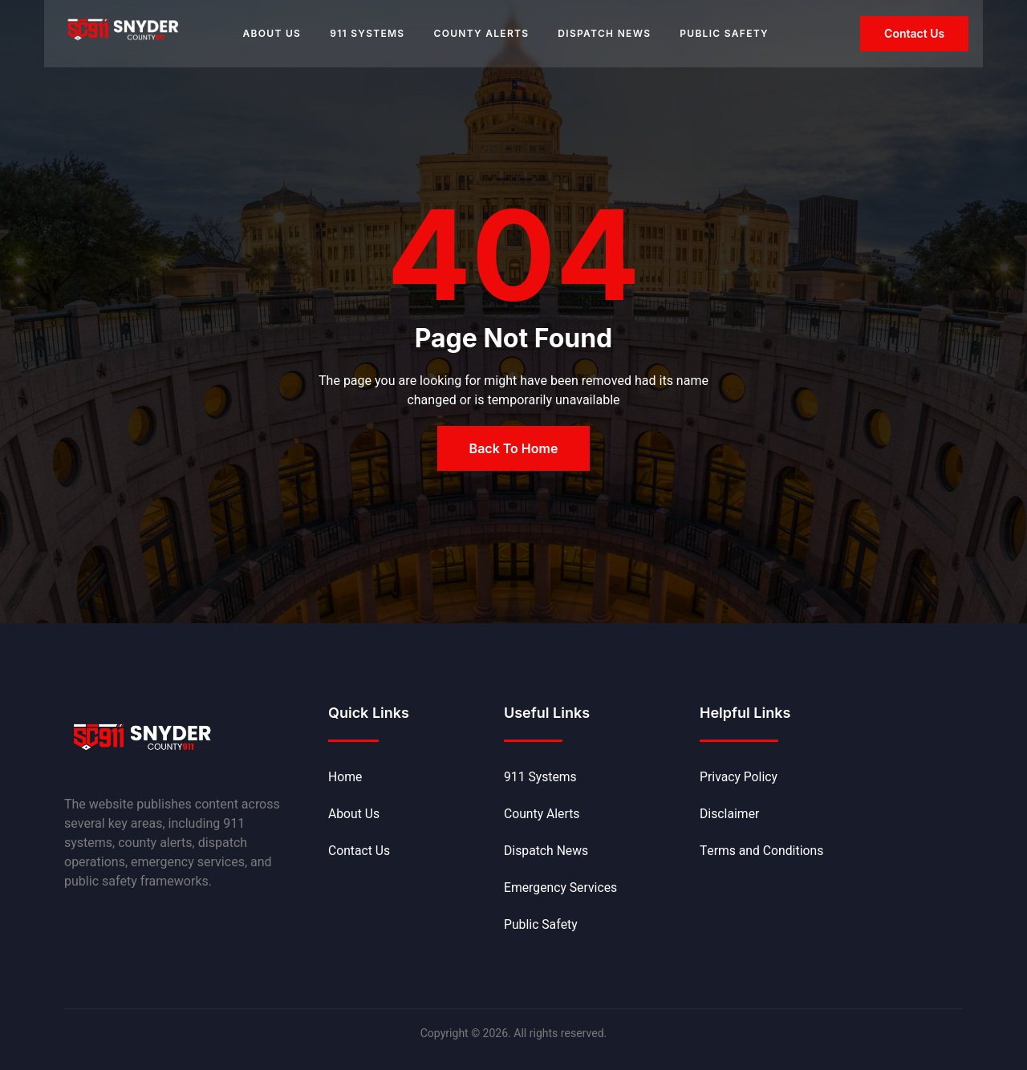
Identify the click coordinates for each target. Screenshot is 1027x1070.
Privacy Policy (739, 778)
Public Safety (724, 33)
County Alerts (481, 33)
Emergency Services (561, 888)
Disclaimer (730, 815)
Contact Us (360, 851)
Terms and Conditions (763, 851)
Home (345, 778)
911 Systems (367, 33)
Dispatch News (604, 33)
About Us (271, 33)
